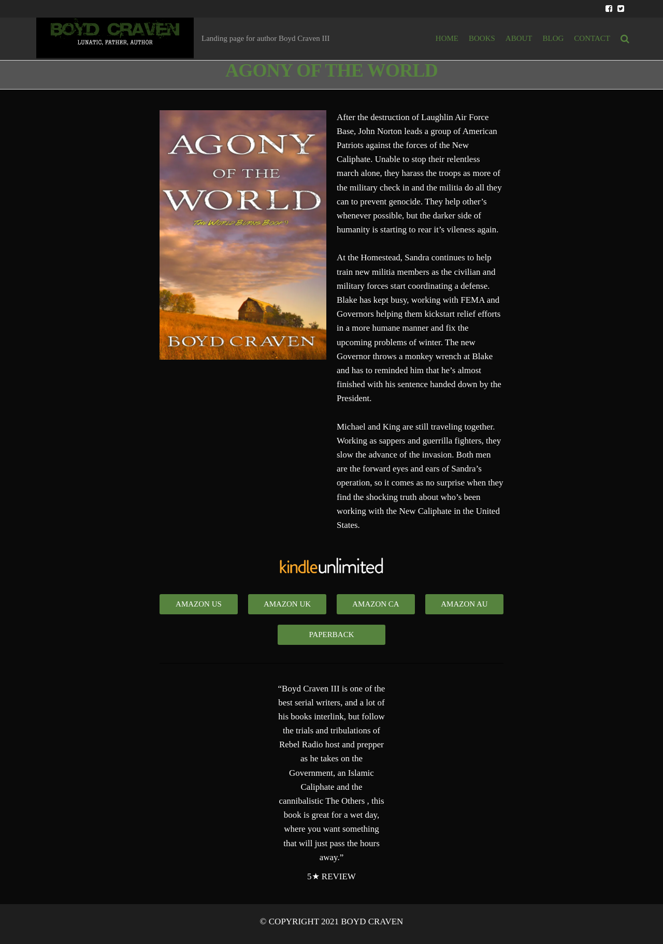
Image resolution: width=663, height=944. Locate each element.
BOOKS (482, 38)
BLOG (553, 38)
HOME (447, 38)
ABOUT (519, 38)
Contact (592, 38)
